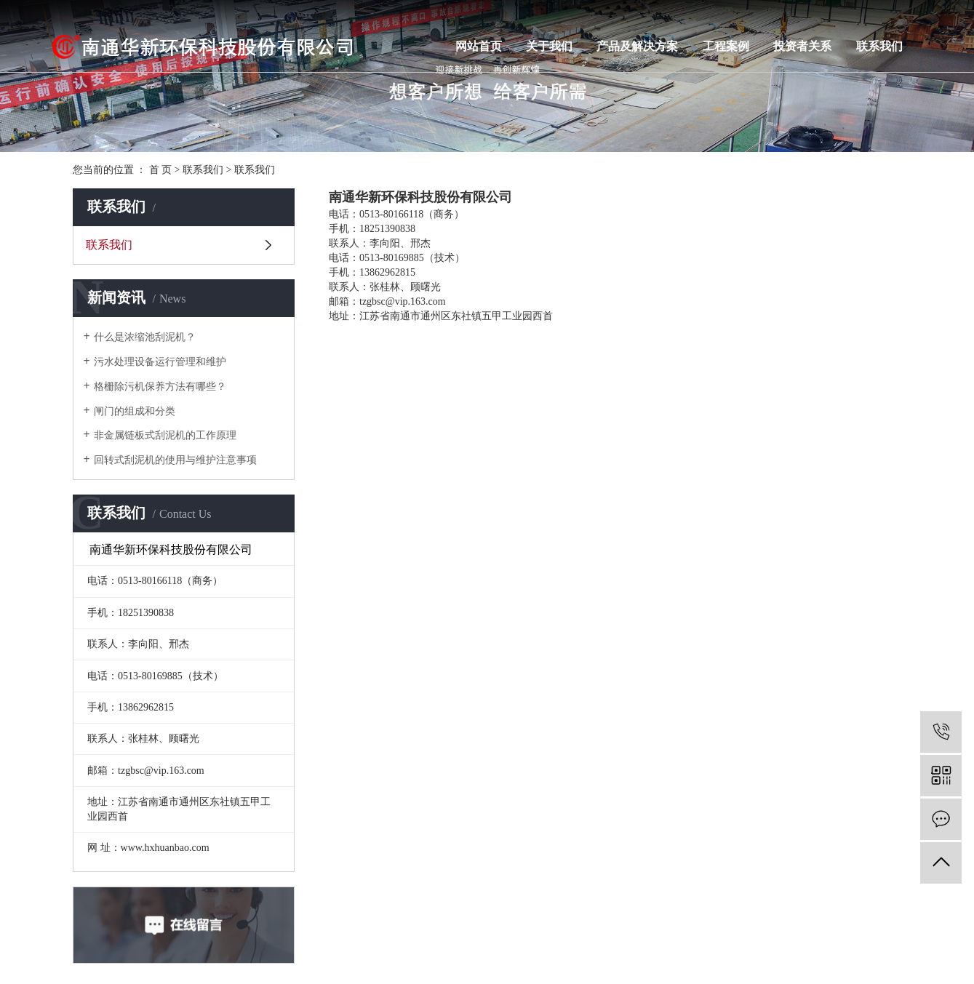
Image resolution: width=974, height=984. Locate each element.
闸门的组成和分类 (134, 411)
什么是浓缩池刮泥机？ (145, 337)
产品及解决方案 (637, 46)
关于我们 (549, 46)
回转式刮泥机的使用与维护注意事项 (175, 460)
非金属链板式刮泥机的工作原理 (165, 435)
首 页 (160, 169)
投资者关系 (802, 46)
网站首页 (478, 46)
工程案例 (726, 46)
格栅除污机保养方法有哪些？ (160, 386)
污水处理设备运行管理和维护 (160, 361)
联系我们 (879, 46)
